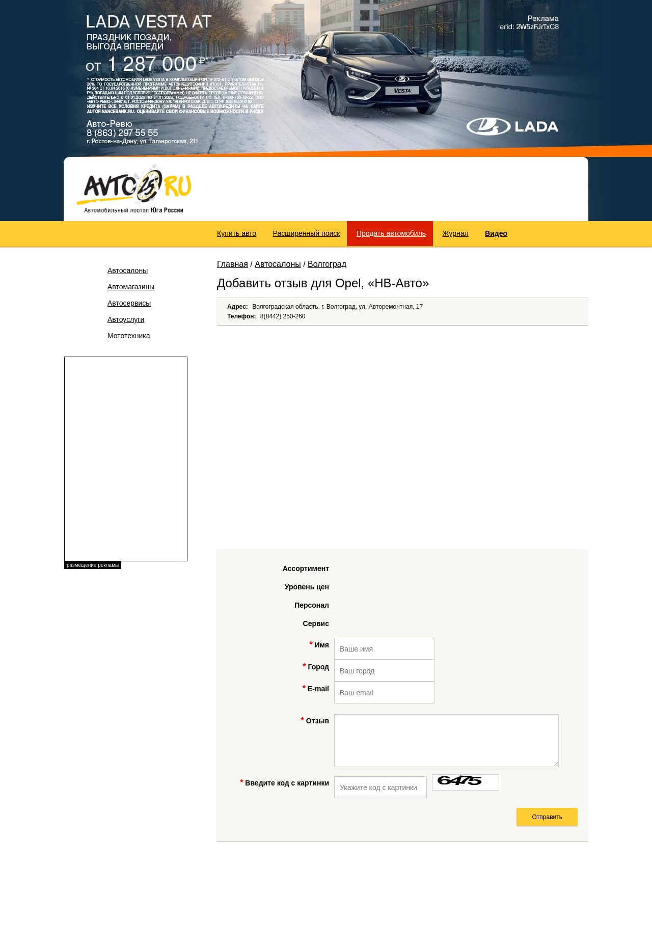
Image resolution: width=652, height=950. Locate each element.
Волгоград (327, 264)
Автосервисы (129, 303)
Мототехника (128, 336)
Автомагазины (130, 287)
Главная (232, 264)
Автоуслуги (125, 319)
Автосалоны (127, 270)
